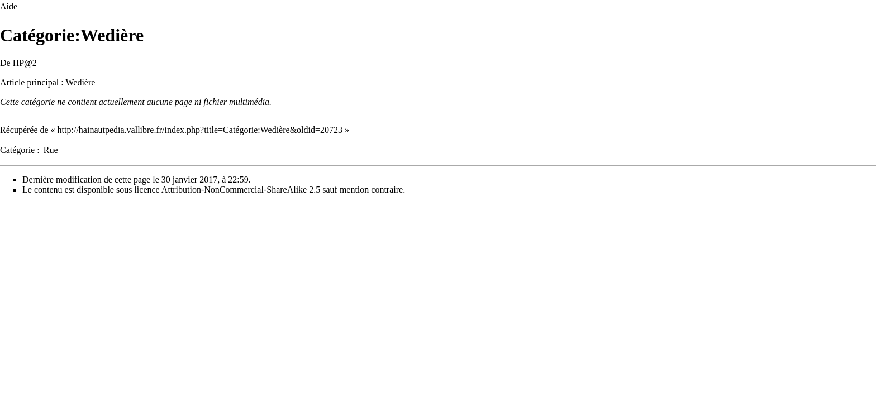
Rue (51, 150)
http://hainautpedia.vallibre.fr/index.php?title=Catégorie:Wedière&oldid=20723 (200, 130)
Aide (8, 6)
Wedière (80, 82)
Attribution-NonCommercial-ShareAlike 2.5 (240, 189)
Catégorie (17, 150)
